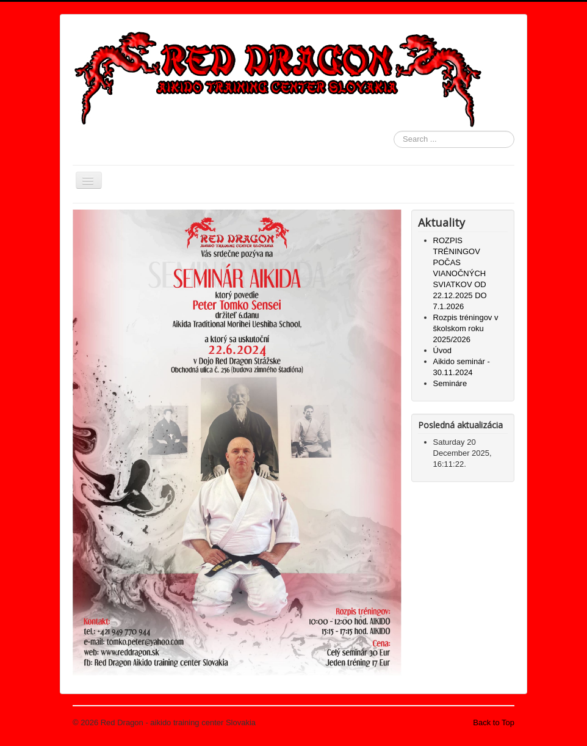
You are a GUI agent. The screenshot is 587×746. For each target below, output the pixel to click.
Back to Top (493, 722)
